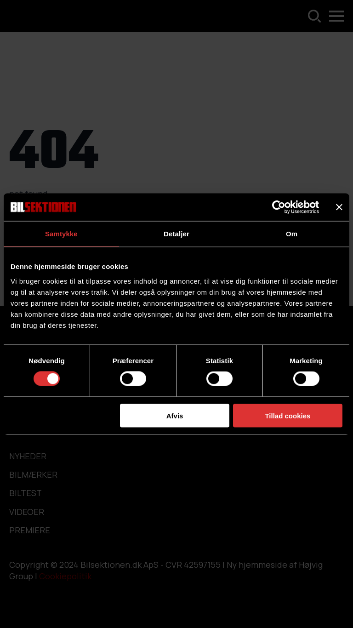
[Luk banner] (339, 207)
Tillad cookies (287, 415)
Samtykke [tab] (61, 234)
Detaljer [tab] (176, 234)
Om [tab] (291, 234)
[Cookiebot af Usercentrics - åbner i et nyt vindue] (279, 207)
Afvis (174, 415)
